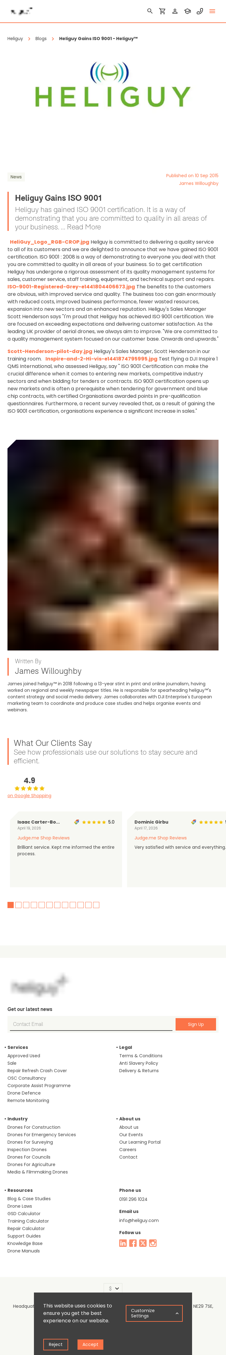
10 (81, 905)
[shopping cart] (162, 11)
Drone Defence (24, 1093)
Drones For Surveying (30, 1142)
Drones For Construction (33, 1127)
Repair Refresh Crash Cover (37, 1071)
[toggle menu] (212, 11)
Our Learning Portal (140, 1142)
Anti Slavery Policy (138, 1063)
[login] (175, 11)
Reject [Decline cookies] (56, 1344)
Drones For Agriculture (31, 1164)
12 (96, 905)
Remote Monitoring (28, 1100)
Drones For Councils (28, 1157)
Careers (127, 1149)
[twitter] (143, 1243)
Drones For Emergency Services (41, 1135)
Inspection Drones (27, 1149)
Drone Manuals (23, 1251)
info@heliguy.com (139, 1220)
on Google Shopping (29, 795)
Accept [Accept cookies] (90, 1344)
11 (88, 905)
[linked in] (123, 1243)
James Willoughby (199, 183)
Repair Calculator (26, 1228)
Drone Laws (19, 1206)
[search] (150, 11)
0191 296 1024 (133, 1199)
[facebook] (133, 1243)
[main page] (19, 9)
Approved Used (23, 1056)
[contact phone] (200, 11)
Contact (128, 1157)
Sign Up (196, 1024)
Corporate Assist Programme (39, 1085)
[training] (187, 11)
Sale (11, 1063)
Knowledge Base (25, 1243)
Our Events (131, 1135)
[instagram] (153, 1243)
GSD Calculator (23, 1213)
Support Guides (24, 1236)
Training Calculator (28, 1221)
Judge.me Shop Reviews (43, 838)
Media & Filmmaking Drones (37, 1172)
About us (129, 1127)
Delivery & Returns (139, 1071)
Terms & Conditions (140, 1056)
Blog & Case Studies (29, 1199)
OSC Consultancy (26, 1078)
